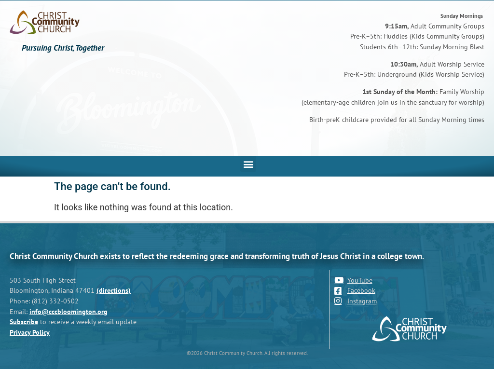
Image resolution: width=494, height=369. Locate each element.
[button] (248, 164)
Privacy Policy (30, 332)
